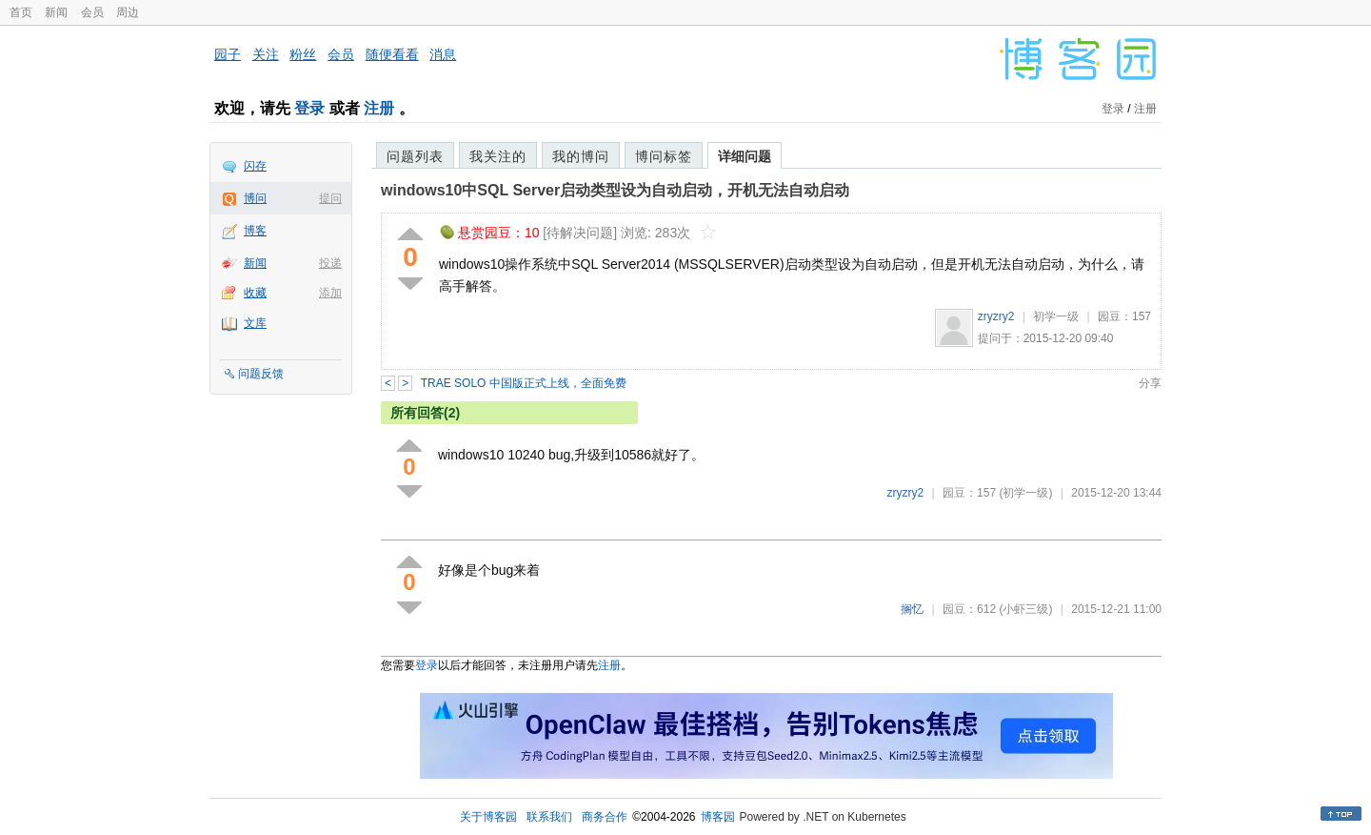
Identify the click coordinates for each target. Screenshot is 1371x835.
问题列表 (415, 156)
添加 (330, 292)
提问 (330, 198)
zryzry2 (996, 316)
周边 (127, 12)
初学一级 (1056, 316)
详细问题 (744, 156)
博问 (255, 198)
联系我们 (549, 817)
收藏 (255, 292)
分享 (1150, 383)
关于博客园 (488, 817)
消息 (442, 54)
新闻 (56, 12)
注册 (379, 108)
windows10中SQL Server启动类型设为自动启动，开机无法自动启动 (615, 190)
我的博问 (580, 156)
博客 (255, 230)
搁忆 (912, 609)
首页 (21, 12)
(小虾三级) (1025, 609)
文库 (255, 323)
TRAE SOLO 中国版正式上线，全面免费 (523, 383)
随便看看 (392, 54)
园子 (227, 54)
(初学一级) (1025, 492)
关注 (265, 54)
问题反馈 (261, 373)
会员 (92, 12)
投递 (330, 263)
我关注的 (498, 156)
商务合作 (604, 817)
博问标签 (663, 156)
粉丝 (302, 54)
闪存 (255, 166)
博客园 (718, 817)
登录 (309, 108)
